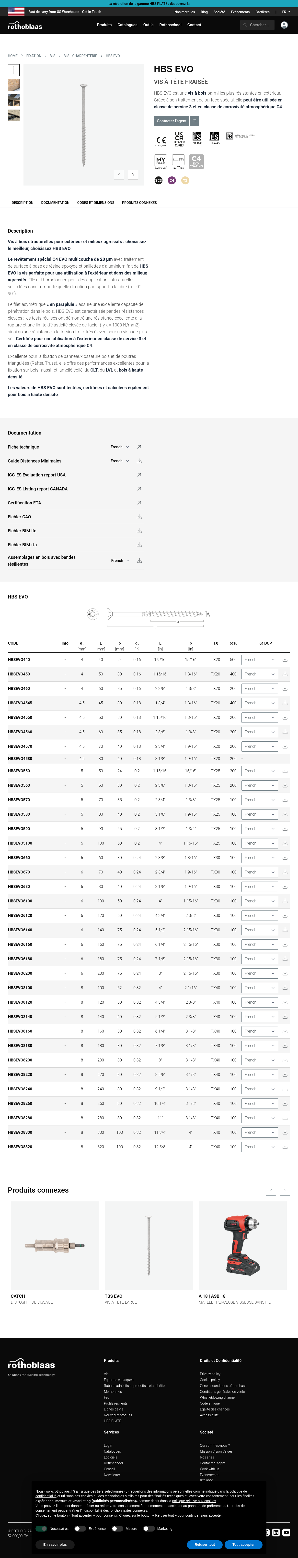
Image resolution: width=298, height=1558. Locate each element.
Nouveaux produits (118, 1415)
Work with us (209, 1469)
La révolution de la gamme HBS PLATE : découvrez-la (149, 4)
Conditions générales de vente (222, 1392)
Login (108, 1445)
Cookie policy (210, 1380)
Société (219, 12)
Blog (204, 12)
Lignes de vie (113, 1409)
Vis (106, 1374)
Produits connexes (139, 203)
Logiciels (110, 1457)
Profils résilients (116, 1403)
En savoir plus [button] (55, 1544)
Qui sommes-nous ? (215, 1445)
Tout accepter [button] (243, 1544)
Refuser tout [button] (205, 1544)
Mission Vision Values (216, 1451)
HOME (13, 56)
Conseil (109, 1469)
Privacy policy (210, 1374)
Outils (148, 25)
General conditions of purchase (223, 1386)
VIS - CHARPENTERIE (80, 56)
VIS (52, 56)
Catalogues (112, 1451)
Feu (107, 1397)
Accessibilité (209, 1415)
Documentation (55, 203)
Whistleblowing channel (217, 1397)
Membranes (113, 1392)
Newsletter (112, 1475)
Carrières (263, 12)
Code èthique (210, 1403)
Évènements (240, 12)
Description (22, 203)
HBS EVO (113, 56)
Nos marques (184, 12)
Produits (104, 25)
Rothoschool (113, 1463)
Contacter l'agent (212, 1463)
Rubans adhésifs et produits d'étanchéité (134, 1386)
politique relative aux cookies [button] (194, 1501)
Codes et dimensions (95, 203)
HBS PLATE (112, 1421)
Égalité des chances (215, 1409)
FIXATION (33, 56)
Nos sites (207, 1457)
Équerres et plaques (119, 1380)
